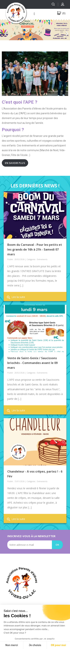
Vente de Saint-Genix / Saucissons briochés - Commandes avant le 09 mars (32, 362)
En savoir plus (15, 163)
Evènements (42, 259)
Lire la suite (15, 297)
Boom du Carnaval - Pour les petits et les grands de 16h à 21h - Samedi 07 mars (34, 249)
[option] (35, 29)
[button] (5, 31)
